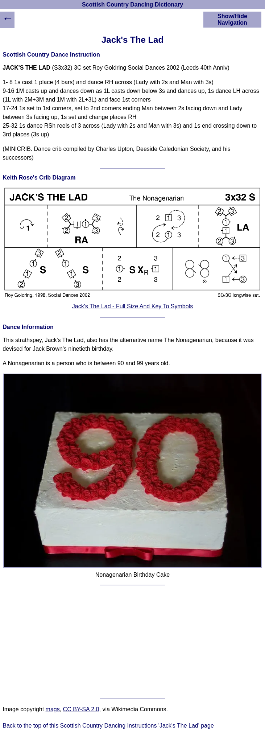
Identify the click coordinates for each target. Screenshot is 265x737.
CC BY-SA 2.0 (81, 709)
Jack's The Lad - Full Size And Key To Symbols (132, 306)
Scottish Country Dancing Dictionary (132, 4)
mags (53, 709)
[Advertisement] (132, 641)
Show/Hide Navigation (232, 19)
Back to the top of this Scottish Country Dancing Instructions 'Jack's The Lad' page (108, 725)
